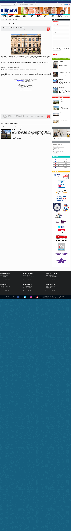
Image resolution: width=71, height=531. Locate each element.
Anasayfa (2, 19)
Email (54, 28)
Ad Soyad (55, 24)
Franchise (32, 2)
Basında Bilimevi (52, 2)
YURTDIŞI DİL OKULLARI (3, 16)
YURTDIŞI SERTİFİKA (25, 16)
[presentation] (56, 21)
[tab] (56, 21)
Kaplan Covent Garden (57, 138)
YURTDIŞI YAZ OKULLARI (17, 16)
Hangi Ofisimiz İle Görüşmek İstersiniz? (61, 48)
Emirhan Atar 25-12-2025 (58, 87)
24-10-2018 (19, 129)
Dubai (62, 101)
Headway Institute (63, 99)
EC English (61, 106)
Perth (61, 120)
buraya (18, 126)
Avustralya (62, 114)
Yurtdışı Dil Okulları (7, 19)
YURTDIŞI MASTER (45, 16)
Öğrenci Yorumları (37, 2)
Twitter (66, 4)
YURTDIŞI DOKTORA (52, 16)
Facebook (67, 4)
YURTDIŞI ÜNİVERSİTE (38, 16)
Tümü (69, 58)
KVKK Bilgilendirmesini (57, 51)
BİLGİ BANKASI (66, 16)
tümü (69, 97)
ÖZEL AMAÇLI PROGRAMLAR (59, 16)
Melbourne (62, 113)
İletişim (57, 2)
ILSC (60, 112)
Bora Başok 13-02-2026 (58, 61)
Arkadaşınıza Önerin (45, 2)
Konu (54, 36)
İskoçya (13, 19)
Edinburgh (17, 19)
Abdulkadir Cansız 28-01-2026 (59, 71)
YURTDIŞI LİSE (32, 16)
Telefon (54, 32)
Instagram (69, 4)
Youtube (68, 4)
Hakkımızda (31, 2)
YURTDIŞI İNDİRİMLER (11, 16)
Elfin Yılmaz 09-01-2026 (58, 79)
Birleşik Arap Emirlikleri (64, 102)
